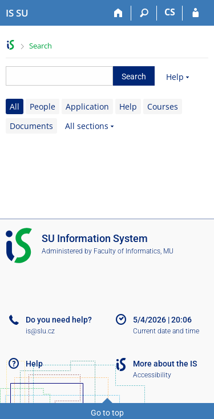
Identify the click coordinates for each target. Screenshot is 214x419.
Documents (31, 125)
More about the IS (165, 363)
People (42, 106)
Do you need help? (59, 319)
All (14, 106)
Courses (162, 106)
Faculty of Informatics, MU (133, 251)
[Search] (144, 13)
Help (175, 76)
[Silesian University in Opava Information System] (17, 13)
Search (40, 46)
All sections (86, 125)
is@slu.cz (40, 331)
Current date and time (166, 331)
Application (87, 106)
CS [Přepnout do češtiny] (169, 12)
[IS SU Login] (195, 13)
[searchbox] (59, 76)
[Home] (118, 13)
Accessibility (152, 375)
